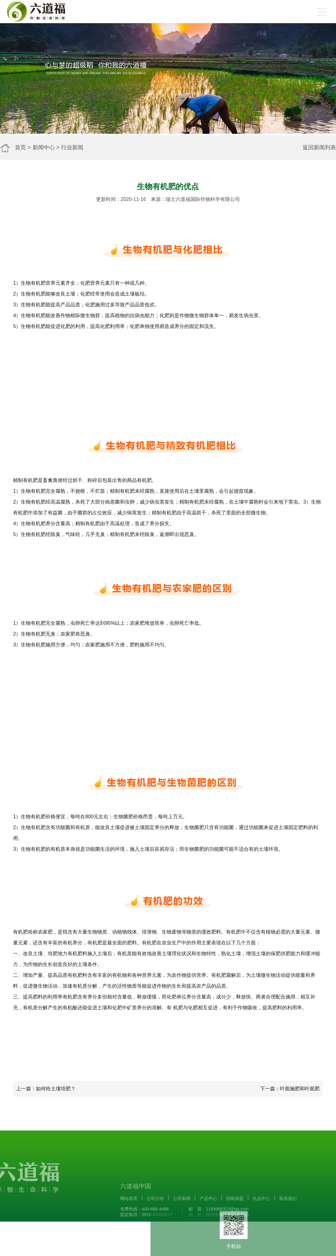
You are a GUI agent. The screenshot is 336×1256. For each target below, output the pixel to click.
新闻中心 (44, 147)
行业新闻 (72, 147)
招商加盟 (234, 1222)
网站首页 (128, 1222)
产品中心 (208, 1222)
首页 (20, 147)
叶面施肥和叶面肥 (300, 1088)
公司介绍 (155, 1222)
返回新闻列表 (319, 147)
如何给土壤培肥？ (56, 1088)
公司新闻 (181, 1222)
